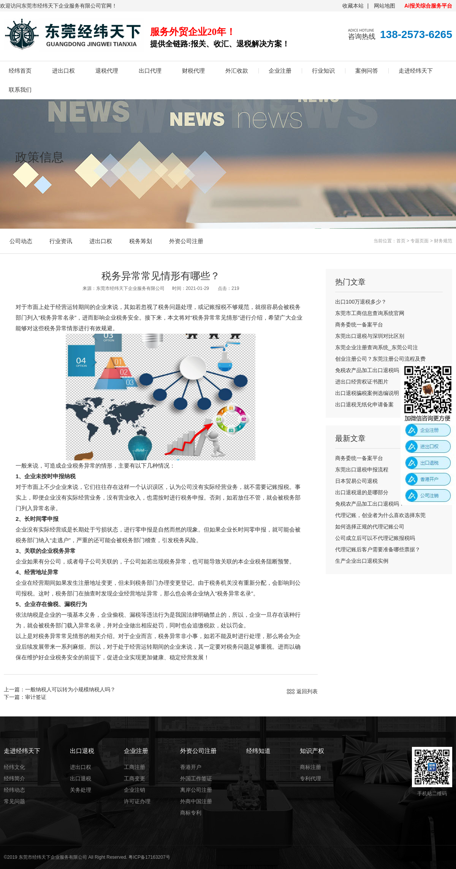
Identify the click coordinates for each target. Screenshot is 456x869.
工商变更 (134, 778)
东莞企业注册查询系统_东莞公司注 (376, 347)
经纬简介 (14, 778)
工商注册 (134, 767)
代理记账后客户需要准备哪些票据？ (377, 549)
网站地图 (384, 6)
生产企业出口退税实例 (361, 561)
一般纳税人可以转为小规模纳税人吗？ (70, 689)
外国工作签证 (196, 778)
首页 (400, 241)
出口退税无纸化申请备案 (364, 404)
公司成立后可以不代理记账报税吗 (375, 538)
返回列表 (307, 691)
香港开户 (190, 767)
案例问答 (366, 70)
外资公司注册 (186, 241)
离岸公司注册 (196, 790)
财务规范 (443, 241)
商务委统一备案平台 (359, 324)
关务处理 (80, 790)
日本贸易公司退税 (356, 481)
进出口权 (63, 70)
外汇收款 (236, 70)
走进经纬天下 (416, 70)
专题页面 (419, 241)
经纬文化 (14, 767)
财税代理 (193, 70)
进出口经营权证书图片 (361, 382)
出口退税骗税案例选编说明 (367, 393)
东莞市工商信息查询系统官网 (369, 313)
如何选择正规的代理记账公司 (369, 527)
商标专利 (190, 813)
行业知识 (323, 70)
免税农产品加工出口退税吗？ (369, 370)
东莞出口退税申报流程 (361, 469)
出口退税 (80, 778)
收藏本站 (353, 6)
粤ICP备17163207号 (149, 857)
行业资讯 (60, 241)
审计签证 (35, 697)
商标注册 (310, 767)
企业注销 (134, 790)
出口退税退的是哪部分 (361, 492)
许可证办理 (137, 801)
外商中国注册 (196, 801)
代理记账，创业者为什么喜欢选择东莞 (380, 515)
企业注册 (280, 70)
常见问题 (14, 801)
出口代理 (150, 70)
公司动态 (21, 241)
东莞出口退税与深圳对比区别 (369, 336)
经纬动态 (14, 790)
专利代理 (310, 778)
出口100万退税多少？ (360, 302)
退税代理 (106, 70)
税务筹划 (140, 241)
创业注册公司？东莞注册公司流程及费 (380, 359)
